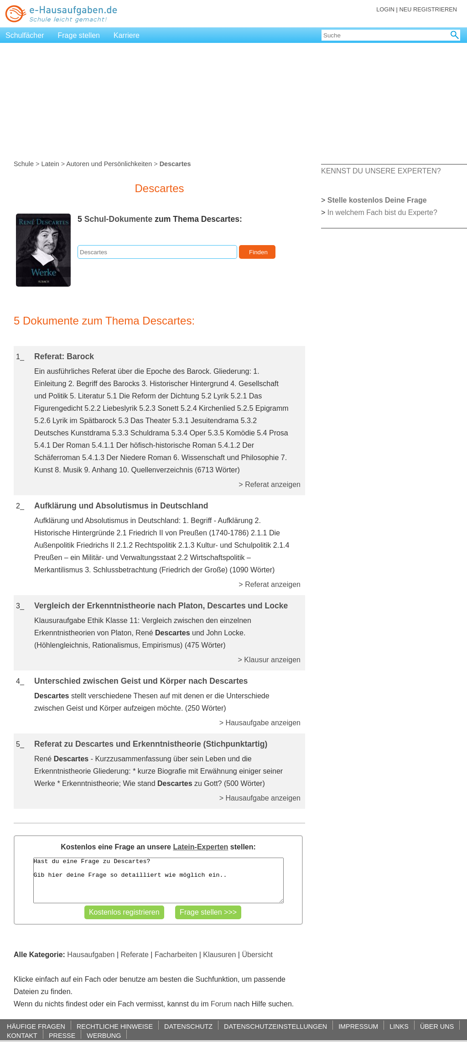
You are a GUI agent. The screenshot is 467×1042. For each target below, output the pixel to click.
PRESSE (62, 1035)
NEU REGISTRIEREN (428, 9)
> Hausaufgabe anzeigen (260, 723)
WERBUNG (104, 1035)
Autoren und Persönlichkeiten (109, 164)
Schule (24, 164)
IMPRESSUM (358, 1026)
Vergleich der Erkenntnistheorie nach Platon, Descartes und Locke (161, 605)
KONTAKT (22, 1035)
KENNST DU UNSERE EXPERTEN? (381, 171)
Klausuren (219, 954)
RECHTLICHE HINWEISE (115, 1026)
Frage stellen (79, 35)
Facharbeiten (176, 954)
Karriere (127, 35)
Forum (221, 1004)
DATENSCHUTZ (188, 1026)
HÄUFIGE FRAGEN (36, 1026)
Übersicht (257, 954)
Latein (50, 164)
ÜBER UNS (437, 1026)
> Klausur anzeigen (269, 660)
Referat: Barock (64, 356)
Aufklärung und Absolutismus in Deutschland (121, 505)
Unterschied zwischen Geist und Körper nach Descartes (141, 681)
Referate (135, 954)
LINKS (399, 1026)
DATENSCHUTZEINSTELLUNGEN (275, 1026)
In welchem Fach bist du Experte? (382, 212)
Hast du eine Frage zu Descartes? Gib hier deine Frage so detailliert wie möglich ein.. (158, 880)
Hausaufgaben (90, 954)
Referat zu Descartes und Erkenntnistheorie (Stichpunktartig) (150, 744)
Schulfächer (24, 35)
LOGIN (385, 9)
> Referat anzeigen (270, 484)
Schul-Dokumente (118, 219)
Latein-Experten (200, 847)
